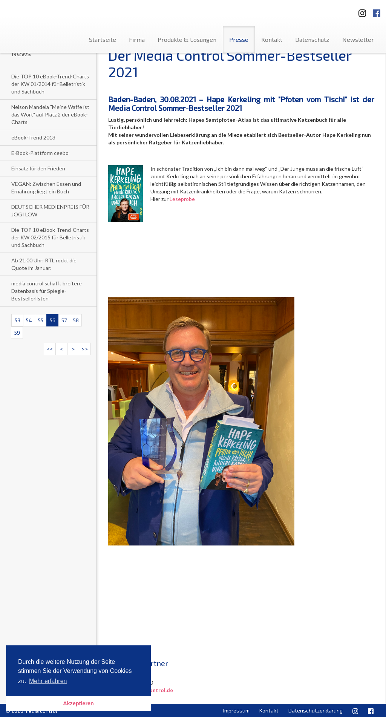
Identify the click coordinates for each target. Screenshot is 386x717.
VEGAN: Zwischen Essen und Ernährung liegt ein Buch (46, 188)
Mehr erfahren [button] (48, 681)
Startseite (102, 39)
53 (17, 320)
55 (40, 320)
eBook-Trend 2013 (33, 137)
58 (76, 320)
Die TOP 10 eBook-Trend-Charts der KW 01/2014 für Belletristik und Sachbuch (50, 84)
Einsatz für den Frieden (38, 168)
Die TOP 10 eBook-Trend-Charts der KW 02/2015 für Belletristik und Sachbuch (50, 237)
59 (17, 332)
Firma (137, 39)
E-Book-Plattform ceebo (40, 153)
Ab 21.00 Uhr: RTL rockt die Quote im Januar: (44, 264)
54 (29, 320)
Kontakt (271, 39)
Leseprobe (182, 199)
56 (52, 320)
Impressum (236, 710)
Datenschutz (312, 39)
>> (84, 349)
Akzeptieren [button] (78, 703)
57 (64, 320)
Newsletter (358, 39)
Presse (238, 39)
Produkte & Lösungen (187, 39)
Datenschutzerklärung (315, 710)
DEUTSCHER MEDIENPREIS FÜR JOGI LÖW (50, 211)
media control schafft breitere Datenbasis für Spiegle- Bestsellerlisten (46, 291)
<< (50, 349)
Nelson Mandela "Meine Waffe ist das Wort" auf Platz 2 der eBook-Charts (50, 114)
